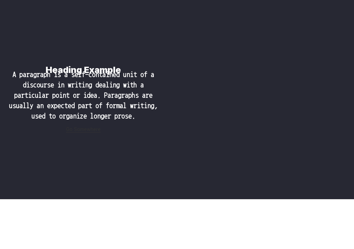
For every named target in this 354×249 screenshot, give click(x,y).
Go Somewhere (83, 129)
